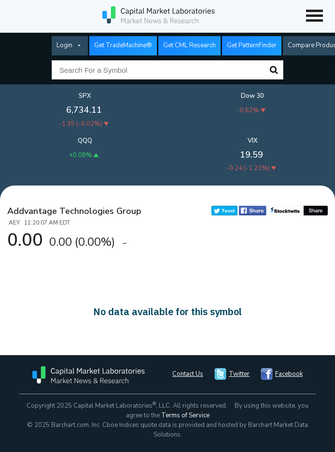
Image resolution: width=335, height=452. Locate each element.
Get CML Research (189, 45)
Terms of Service (185, 415)
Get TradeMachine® (123, 45)
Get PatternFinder (252, 45)
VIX (253, 140)
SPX (85, 96)
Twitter (239, 374)
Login (64, 45)
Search (273, 70)
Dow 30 (252, 96)
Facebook (289, 374)
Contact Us (187, 374)
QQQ (85, 140)
